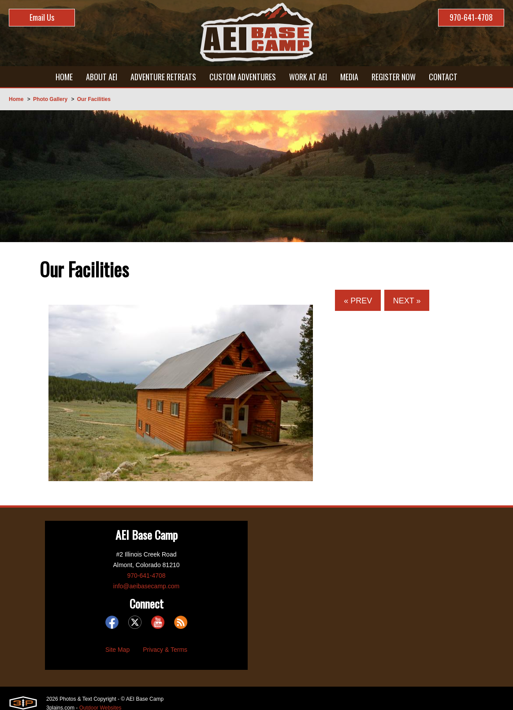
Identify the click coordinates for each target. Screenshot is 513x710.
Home (16, 99)
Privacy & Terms (165, 649)
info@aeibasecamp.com (146, 586)
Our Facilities (94, 99)
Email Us (42, 17)
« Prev (358, 300)
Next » (407, 300)
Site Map (117, 649)
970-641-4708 (471, 17)
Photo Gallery (50, 99)
